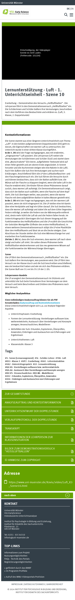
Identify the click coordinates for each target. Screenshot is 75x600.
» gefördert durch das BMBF (17, 568)
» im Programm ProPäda (15, 571)
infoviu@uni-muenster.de (16, 538)
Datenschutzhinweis (34, 584)
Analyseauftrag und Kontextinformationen (40, 303)
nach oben (10, 495)
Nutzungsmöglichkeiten (15, 556)
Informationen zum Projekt (17, 553)
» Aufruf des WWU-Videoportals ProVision (24, 577)
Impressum (16, 584)
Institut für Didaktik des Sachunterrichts (23, 524)
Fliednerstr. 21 (11, 527)
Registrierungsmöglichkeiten (18, 562)
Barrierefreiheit (55, 584)
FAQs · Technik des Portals (17, 559)
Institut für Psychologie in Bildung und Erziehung (27, 521)
